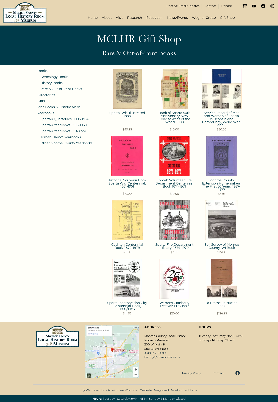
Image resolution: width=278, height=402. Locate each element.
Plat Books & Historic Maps (59, 107)
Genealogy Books (54, 77)
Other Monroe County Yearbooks (66, 143)
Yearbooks (46, 113)
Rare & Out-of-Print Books (61, 89)
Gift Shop (227, 18)
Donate (226, 6)
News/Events (177, 18)
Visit (119, 18)
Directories (46, 95)
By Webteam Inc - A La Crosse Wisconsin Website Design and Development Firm (139, 390)
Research (134, 18)
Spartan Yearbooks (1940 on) (63, 131)
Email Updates (182, 6)
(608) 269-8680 (155, 353)
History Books (51, 83)
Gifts (41, 101)
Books (43, 71)
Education (154, 18)
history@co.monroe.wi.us (162, 357)
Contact (210, 6)
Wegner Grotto (204, 18)
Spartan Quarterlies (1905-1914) (65, 119)
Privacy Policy (191, 373)
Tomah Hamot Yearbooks (60, 137)
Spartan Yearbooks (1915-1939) (64, 125)
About (107, 18)
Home (93, 18)
